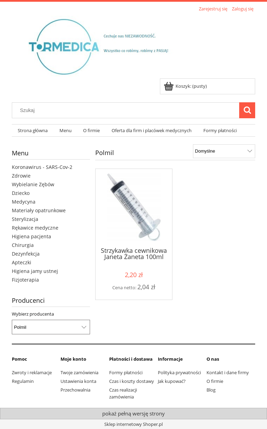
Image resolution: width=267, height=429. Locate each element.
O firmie (215, 381)
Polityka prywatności (179, 372)
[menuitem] (33, 131)
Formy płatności (126, 372)
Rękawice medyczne (35, 227)
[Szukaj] (247, 110)
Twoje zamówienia (79, 372)
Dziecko (21, 193)
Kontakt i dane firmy (228, 372)
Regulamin (23, 381)
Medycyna (23, 201)
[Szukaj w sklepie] (127, 110)
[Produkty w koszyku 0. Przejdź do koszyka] (186, 86)
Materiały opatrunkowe (39, 210)
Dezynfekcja (26, 253)
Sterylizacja (25, 219)
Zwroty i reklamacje (32, 372)
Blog (211, 390)
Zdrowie (21, 175)
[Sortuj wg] (224, 151)
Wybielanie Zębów (33, 184)
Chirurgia (23, 245)
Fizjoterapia (25, 279)
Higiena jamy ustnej (35, 271)
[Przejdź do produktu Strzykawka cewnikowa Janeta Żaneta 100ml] (134, 207)
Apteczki (21, 262)
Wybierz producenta (33, 313)
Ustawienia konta (78, 381)
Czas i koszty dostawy (131, 381)
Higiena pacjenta (31, 236)
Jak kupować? (172, 381)
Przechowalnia (75, 390)
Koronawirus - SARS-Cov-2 (42, 167)
